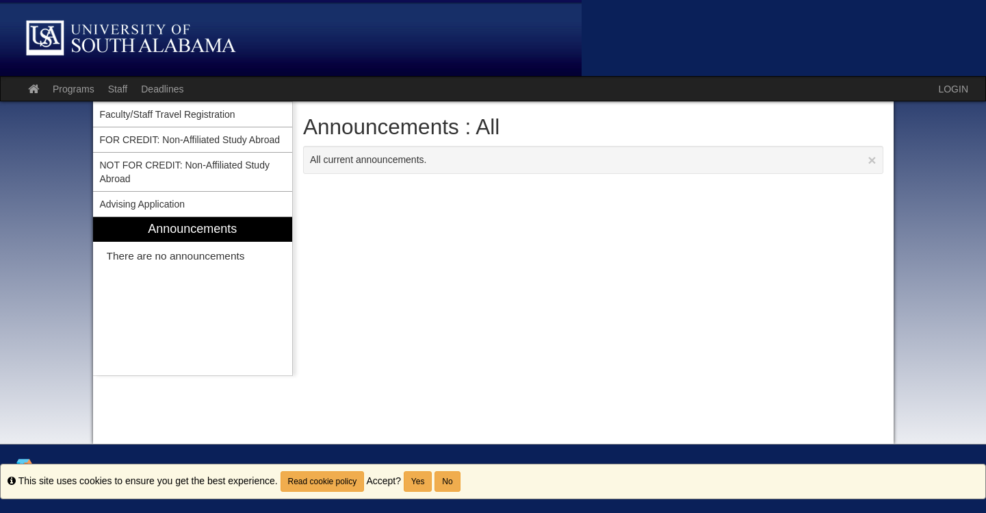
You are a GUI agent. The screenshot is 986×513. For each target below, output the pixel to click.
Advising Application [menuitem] (142, 204)
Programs (73, 89)
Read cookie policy (322, 481)
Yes (418, 481)
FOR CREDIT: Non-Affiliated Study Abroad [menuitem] (190, 139)
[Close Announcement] (872, 160)
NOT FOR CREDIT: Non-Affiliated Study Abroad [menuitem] (185, 172)
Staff (118, 89)
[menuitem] (193, 296)
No (447, 481)
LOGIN (953, 89)
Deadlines (162, 89)
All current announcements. (593, 160)
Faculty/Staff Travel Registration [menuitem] (167, 114)
